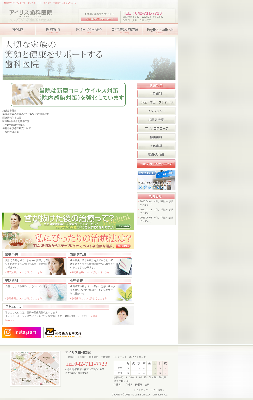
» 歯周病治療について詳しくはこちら (89, 272)
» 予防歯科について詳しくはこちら (23, 298)
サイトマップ (141, 390)
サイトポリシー (158, 390)
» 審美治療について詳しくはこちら (23, 272)
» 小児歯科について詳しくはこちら (88, 298)
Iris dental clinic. (139, 394)
